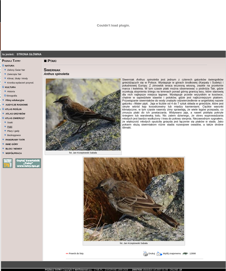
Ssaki (10, 122)
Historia (11, 91)
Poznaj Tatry (11, 60)
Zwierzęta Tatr (14, 74)
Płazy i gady (13, 131)
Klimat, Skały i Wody (17, 78)
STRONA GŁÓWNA (29, 54)
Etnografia (10, 95)
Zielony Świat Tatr (16, 70)
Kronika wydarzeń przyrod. (20, 83)
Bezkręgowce (14, 135)
